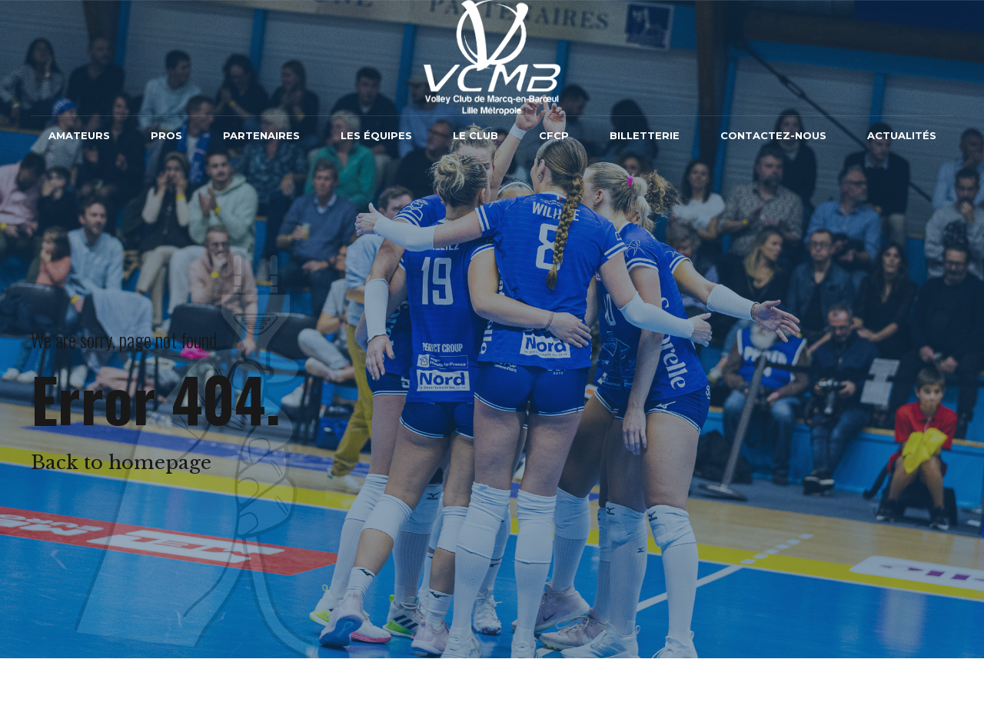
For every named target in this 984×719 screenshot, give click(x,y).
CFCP (554, 135)
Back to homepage (121, 462)
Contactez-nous (773, 135)
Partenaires (261, 135)
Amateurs (79, 135)
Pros (166, 135)
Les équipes (376, 135)
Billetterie (645, 135)
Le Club (475, 135)
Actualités (901, 135)
